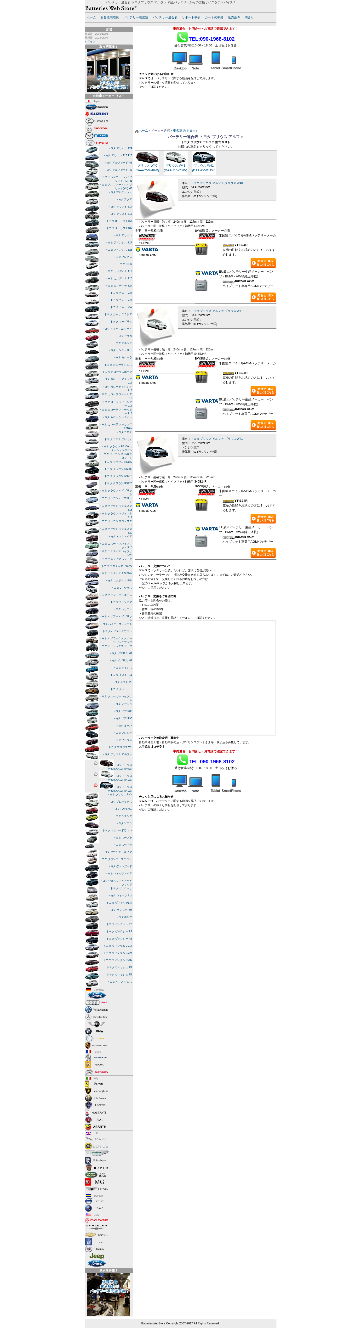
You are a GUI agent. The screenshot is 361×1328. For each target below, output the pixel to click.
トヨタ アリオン (122, 235)
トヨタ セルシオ (122, 343)
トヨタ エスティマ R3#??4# (115, 573)
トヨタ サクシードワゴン (117, 830)
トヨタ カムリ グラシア (118, 314)
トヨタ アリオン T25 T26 (117, 155)
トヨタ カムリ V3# (121, 292)
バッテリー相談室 (135, 17)
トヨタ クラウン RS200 (118, 468)
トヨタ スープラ (122, 837)
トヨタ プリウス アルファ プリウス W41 (217, 311)
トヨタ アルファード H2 (118, 169)
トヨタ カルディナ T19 (118, 271)
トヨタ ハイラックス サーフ (115, 646)
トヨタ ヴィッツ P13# (119, 902)
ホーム (91, 17)
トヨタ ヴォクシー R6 (119, 924)
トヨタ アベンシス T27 (118, 242)
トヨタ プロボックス (120, 801)
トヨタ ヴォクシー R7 (119, 931)
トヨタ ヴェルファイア (118, 873)
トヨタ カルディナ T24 (118, 285)
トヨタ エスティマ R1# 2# (116, 566)
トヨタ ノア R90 (122, 718)
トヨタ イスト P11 (121, 674)
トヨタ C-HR (124, 264)
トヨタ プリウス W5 (120, 747)
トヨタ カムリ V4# (121, 299)
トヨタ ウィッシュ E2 (119, 974)
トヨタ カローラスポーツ (117, 371)
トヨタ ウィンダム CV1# (117, 945)
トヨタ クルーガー (121, 689)
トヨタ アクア (124, 199)
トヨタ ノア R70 (122, 704)
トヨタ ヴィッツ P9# (120, 909)
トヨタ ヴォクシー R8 (119, 938)
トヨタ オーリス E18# (119, 228)
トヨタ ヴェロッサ (121, 888)
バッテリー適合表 (165, 17)
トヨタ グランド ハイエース (115, 594)
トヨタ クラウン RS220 (118, 483)
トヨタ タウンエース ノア (117, 851)
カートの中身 (214, 17)
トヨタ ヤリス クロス (119, 981)
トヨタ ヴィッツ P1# (120, 895)
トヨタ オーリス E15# (119, 220)
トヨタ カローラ (122, 357)
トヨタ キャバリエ (121, 321)
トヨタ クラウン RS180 (118, 461)
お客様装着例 (109, 17)
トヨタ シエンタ (122, 816)
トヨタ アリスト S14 (120, 206)
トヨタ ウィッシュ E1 (119, 967)
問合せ (249, 17)
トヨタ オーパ (124, 725)
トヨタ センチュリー (120, 350)
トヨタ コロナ (124, 432)
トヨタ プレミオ (122, 732)
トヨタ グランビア (121, 602)
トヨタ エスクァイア (120, 536)
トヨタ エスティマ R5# (118, 580)
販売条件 (234, 17)
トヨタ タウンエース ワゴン (115, 859)
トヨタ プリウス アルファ (117, 754)
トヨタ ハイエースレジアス (116, 624)
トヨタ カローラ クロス (118, 364)
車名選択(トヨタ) (185, 130)
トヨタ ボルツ (124, 917)
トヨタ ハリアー (122, 609)
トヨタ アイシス (122, 667)
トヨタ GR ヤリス (121, 587)
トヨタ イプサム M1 (120, 653)
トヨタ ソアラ (124, 823)
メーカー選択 (160, 130)
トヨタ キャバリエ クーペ (117, 328)
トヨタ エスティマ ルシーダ (115, 558)
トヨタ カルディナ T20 (118, 278)
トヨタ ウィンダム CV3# (117, 960)
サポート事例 (191, 17)
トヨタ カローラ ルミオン (117, 417)
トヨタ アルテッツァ (120, 192)
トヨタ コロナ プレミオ (118, 439)
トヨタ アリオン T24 (120, 148)
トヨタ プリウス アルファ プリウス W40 (217, 183)
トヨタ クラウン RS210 (118, 476)
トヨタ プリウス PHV (119, 794)
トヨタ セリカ (124, 335)
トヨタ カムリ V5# (121, 307)
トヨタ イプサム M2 (120, 660)
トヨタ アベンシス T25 (118, 249)
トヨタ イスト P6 (122, 682)
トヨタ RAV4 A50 (122, 808)
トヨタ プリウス (122, 739)
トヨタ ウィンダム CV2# (117, 952)
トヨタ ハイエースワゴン (117, 631)
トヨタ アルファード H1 (118, 162)
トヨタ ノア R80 (122, 711)
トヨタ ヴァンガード (120, 866)
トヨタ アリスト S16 (120, 213)
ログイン (90, 41)
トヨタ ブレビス (122, 256)
